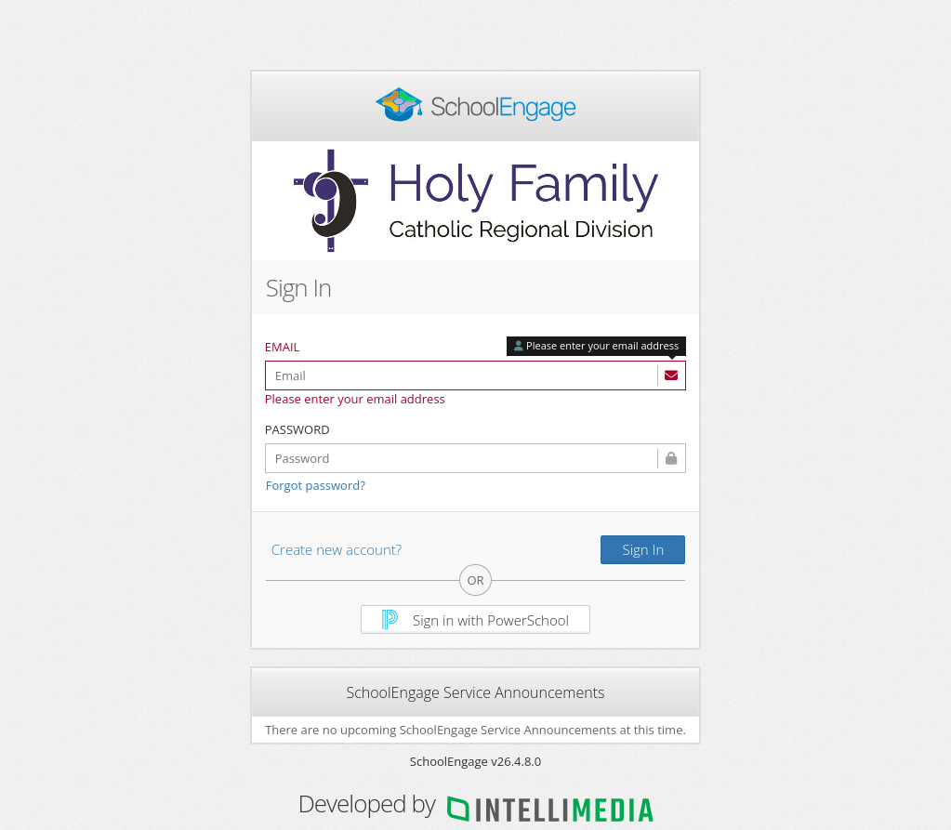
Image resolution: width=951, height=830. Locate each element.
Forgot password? (315, 485)
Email (282, 346)
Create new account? (336, 549)
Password (297, 429)
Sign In (643, 549)
